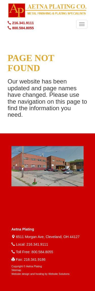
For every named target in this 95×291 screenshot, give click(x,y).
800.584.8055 (42, 252)
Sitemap (16, 270)
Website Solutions (59, 273)
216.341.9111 (37, 244)
